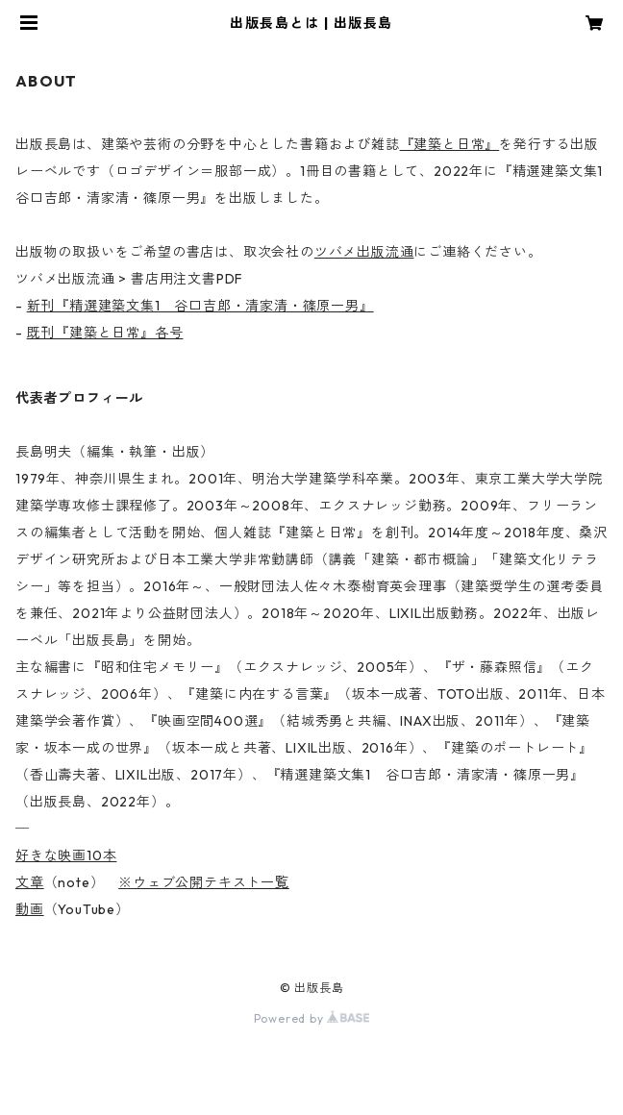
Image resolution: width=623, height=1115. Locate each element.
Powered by (312, 1018)
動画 (29, 909)
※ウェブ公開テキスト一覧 (203, 882)
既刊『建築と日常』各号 (105, 332)
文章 (29, 882)
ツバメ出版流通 (364, 251)
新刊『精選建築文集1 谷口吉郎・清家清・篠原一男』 (200, 305)
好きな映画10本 (65, 855)
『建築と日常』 (450, 144)
